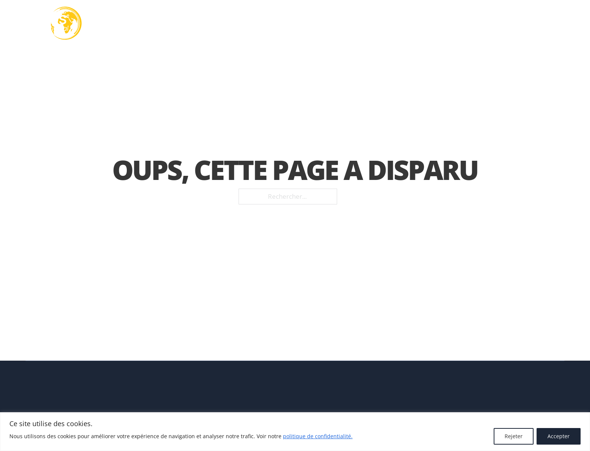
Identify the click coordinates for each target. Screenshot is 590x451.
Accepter (558, 436)
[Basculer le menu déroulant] (308, 23)
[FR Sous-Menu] (561, 23)
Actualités (478, 23)
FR (551, 23)
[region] (295, 431)
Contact (522, 23)
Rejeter (514, 436)
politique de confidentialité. (318, 436)
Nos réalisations (420, 23)
